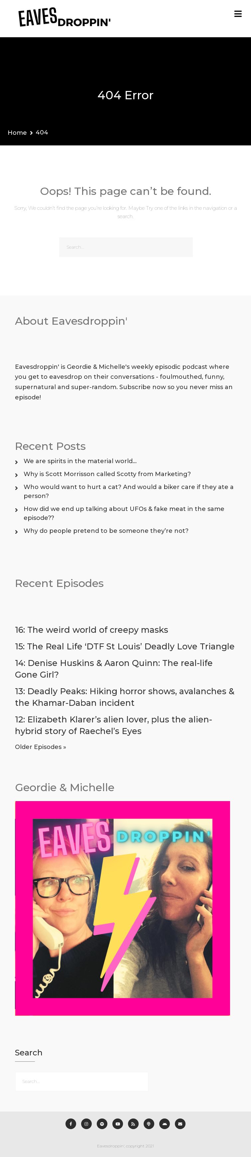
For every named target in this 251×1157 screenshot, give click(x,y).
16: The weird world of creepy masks (91, 630)
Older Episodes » (40, 747)
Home (17, 132)
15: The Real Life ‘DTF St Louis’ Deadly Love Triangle (125, 646)
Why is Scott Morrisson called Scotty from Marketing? (107, 474)
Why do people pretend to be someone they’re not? (106, 531)
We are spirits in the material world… (80, 461)
